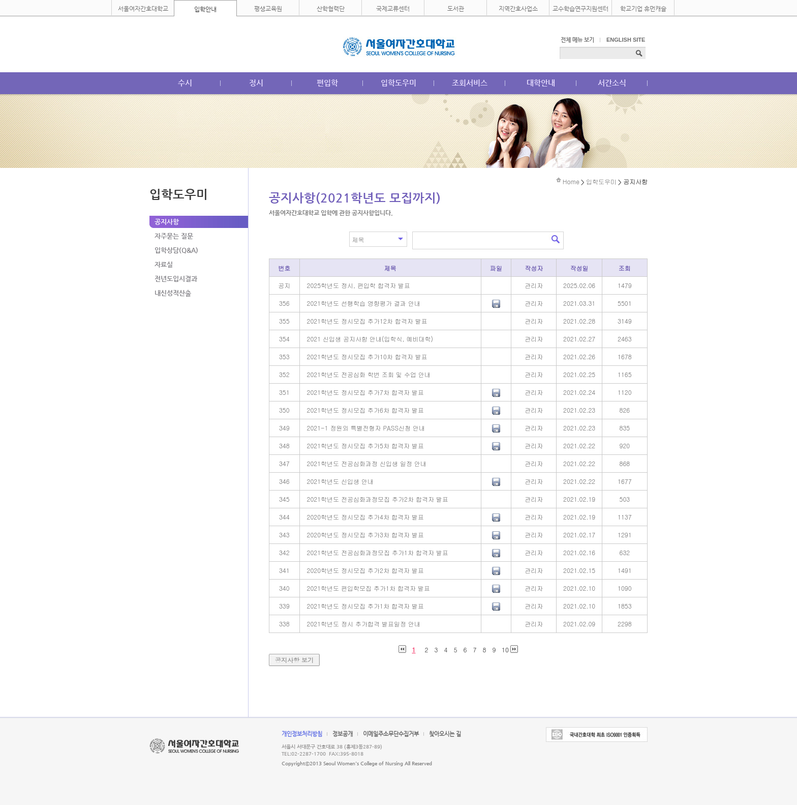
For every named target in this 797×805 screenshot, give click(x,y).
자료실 (164, 264)
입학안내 (205, 9)
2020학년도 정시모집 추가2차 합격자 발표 (365, 570)
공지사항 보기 (294, 659)
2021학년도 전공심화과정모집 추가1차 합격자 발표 (377, 552)
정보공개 (342, 734)
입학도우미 (398, 82)
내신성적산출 (173, 293)
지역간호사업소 (518, 8)
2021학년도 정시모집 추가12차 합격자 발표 (367, 321)
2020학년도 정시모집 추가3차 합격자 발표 (365, 534)
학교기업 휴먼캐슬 (643, 8)
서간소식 (612, 82)
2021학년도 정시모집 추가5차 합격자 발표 (365, 445)
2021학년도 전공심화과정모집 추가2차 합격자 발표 (377, 499)
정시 (256, 82)
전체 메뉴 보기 (577, 40)
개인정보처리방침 (302, 734)
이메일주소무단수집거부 (391, 734)
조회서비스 (469, 82)
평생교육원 (268, 8)
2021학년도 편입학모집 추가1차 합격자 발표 (368, 588)
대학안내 (541, 82)
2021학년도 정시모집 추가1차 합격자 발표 (365, 605)
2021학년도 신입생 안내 (340, 481)
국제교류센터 (393, 8)
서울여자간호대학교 (143, 8)
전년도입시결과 (176, 278)
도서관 (455, 8)
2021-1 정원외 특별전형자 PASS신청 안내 (366, 427)
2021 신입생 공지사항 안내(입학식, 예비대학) (370, 338)
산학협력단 (331, 8)
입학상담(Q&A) (176, 250)
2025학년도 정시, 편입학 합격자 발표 (359, 285)
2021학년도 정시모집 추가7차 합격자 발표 (365, 392)
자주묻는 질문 (174, 236)
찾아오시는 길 (445, 734)
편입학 (327, 82)
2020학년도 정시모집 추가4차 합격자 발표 (365, 516)
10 (505, 649)
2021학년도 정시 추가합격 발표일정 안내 (364, 623)
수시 (185, 82)
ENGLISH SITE (625, 40)
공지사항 (167, 221)
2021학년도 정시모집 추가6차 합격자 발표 (365, 410)
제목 (358, 239)
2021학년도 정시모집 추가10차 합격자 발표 (367, 356)
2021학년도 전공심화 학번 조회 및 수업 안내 (369, 374)
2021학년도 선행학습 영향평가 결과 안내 (364, 303)
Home (571, 181)
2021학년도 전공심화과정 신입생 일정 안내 (367, 463)
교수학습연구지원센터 (580, 8)
